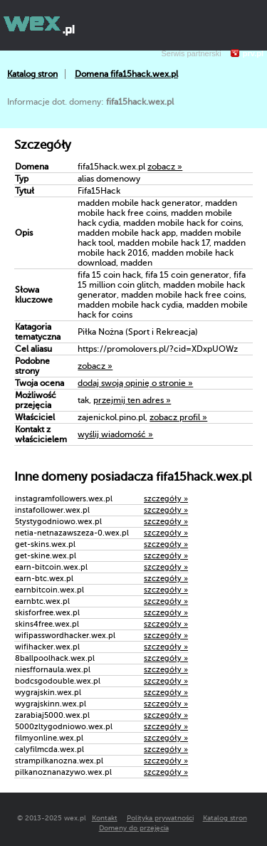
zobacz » (164, 167)
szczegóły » (166, 498)
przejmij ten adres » (132, 400)
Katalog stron (32, 74)
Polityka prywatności (160, 818)
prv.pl (253, 53)
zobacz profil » (178, 417)
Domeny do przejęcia (134, 828)
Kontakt (104, 818)
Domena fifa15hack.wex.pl (126, 74)
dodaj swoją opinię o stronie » (135, 383)
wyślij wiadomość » (115, 434)
